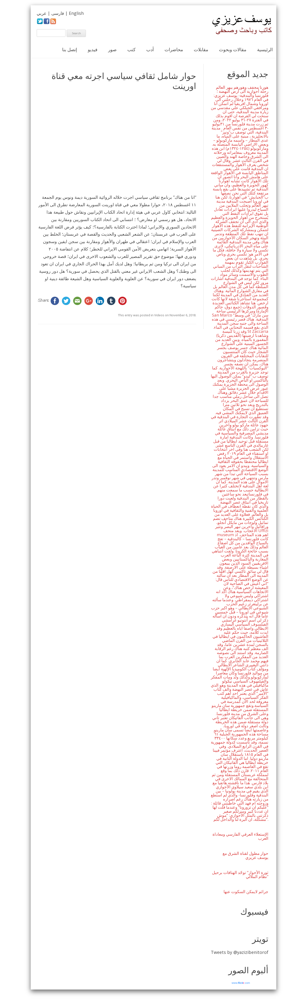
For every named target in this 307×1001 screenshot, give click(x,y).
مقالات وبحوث (232, 49)
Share (43, 300)
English (76, 13)
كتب (131, 49)
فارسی (57, 13)
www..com (241, 982)
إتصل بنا (69, 49)
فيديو (92, 49)
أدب (150, 49)
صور (112, 49)
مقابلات (201, 49)
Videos (159, 315)
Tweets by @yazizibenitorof (239, 952)
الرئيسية (265, 49)
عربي (42, 13)
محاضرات (174, 49)
